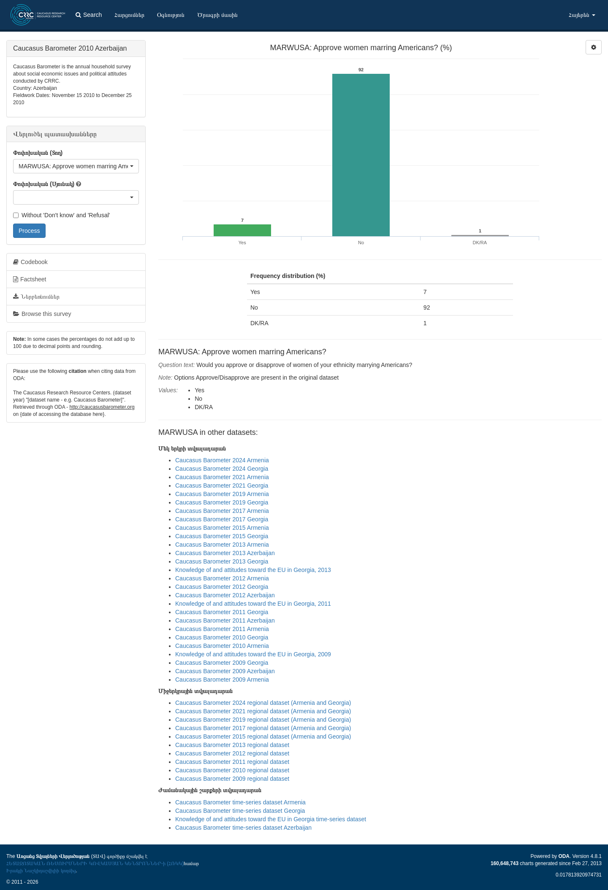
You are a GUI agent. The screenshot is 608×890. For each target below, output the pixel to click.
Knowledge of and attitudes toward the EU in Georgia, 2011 (253, 603)
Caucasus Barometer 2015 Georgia (221, 536)
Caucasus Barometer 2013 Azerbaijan (225, 553)
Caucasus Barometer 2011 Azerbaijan (225, 620)
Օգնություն (171, 14)
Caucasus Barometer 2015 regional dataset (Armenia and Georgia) (263, 736)
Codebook (30, 262)
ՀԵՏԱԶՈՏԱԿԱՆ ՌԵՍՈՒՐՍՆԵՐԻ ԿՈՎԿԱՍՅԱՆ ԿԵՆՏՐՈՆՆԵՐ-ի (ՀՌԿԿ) (95, 863)
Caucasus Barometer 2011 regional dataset (232, 761)
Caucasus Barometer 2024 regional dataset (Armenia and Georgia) (263, 702)
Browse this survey (42, 313)
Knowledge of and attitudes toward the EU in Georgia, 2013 (253, 569)
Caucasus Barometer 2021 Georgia (221, 485)
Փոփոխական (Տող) (37, 152)
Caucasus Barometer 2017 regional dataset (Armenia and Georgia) (263, 728)
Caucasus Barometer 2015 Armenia (222, 527)
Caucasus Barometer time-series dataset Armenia (240, 802)
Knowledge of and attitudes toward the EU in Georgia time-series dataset (270, 819)
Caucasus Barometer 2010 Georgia (221, 637)
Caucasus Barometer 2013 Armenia (222, 544)
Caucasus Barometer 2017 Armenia (222, 510)
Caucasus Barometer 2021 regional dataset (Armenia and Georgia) (263, 711)
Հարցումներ (129, 14)
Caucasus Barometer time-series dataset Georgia (240, 810)
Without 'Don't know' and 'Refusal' (61, 215)
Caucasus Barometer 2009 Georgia (221, 662)
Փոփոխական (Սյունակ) (43, 184)
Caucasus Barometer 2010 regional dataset (232, 770)
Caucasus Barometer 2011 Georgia (221, 612)
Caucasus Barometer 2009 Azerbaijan (225, 671)
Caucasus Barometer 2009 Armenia (222, 679)
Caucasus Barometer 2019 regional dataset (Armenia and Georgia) (263, 719)
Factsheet (29, 279)
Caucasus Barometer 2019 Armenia (222, 494)
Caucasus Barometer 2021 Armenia (222, 477)
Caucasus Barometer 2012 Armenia (222, 578)
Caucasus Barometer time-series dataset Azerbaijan (243, 827)
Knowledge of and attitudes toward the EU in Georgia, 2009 (253, 654)
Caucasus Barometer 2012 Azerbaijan (225, 595)
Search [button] (89, 14)
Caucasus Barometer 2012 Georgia (221, 586)
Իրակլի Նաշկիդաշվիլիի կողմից (41, 871)
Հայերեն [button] (582, 14)
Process (29, 230)
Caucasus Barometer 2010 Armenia (222, 645)
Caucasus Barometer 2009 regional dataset (232, 778)
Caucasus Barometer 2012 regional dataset (232, 753)
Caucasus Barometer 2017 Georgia (221, 519)
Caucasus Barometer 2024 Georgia (221, 468)
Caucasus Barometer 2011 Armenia (222, 629)
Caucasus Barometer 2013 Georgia (221, 561)
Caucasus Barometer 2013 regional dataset (232, 745)
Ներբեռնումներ (36, 296)
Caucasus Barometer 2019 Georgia (221, 502)
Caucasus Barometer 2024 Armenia (222, 460)
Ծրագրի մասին (217, 14)
